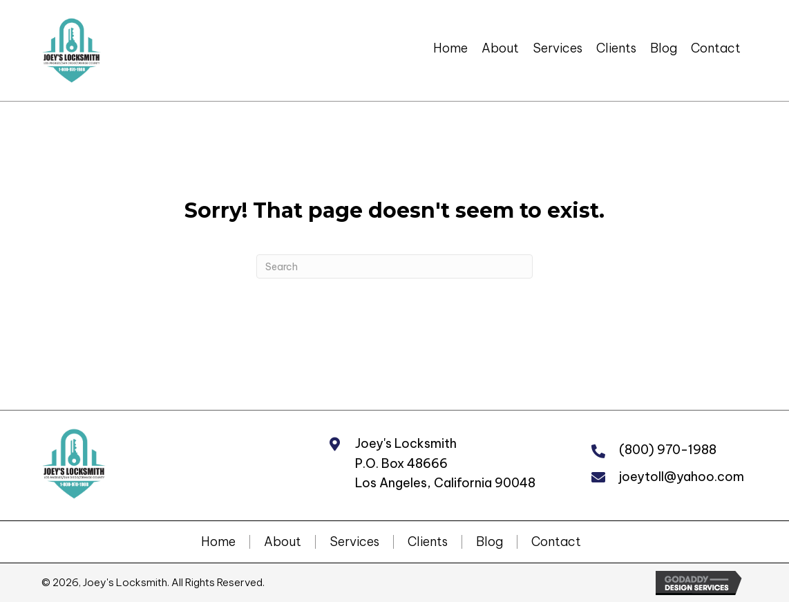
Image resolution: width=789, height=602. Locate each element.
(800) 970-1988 (667, 450)
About (282, 542)
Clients (428, 542)
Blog (489, 542)
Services (354, 542)
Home (218, 542)
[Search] (394, 266)
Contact (556, 542)
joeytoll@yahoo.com (681, 477)
